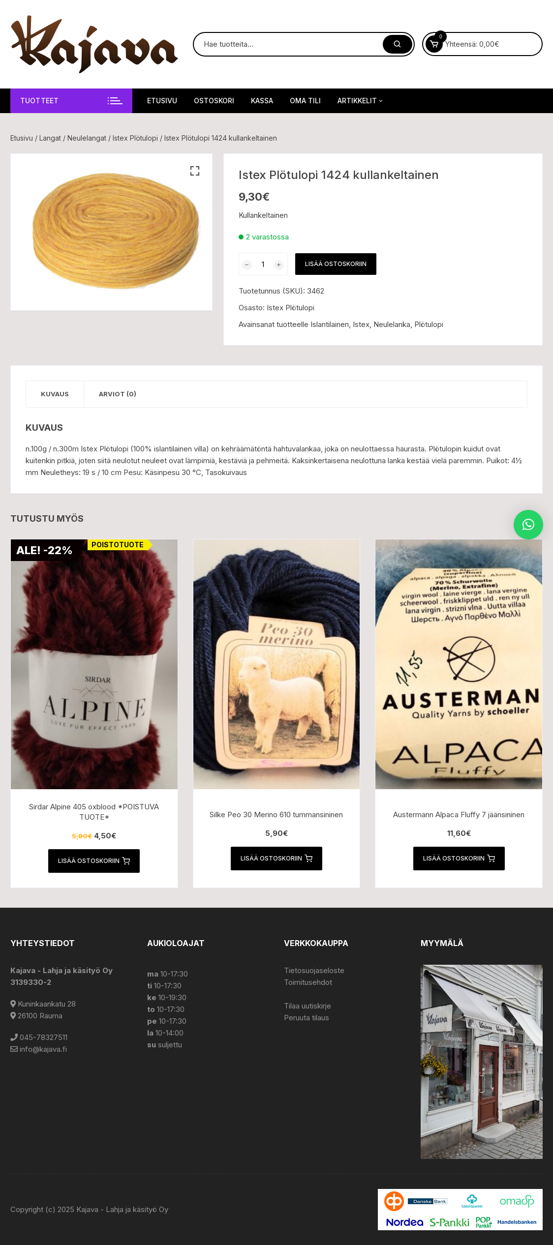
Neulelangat (86, 138)
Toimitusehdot (308, 982)
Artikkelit (361, 101)
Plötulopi (428, 324)
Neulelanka (391, 324)
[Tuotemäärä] (263, 264)
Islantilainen (329, 324)
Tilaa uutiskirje (307, 1005)
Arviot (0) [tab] (117, 394)
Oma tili (305, 100)
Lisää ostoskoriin (336, 263)
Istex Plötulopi (135, 138)
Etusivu (162, 100)
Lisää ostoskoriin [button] (94, 861)
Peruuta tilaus (306, 1017)
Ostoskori (214, 100)
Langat (50, 138)
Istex (361, 324)
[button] (194, 171)
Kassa (262, 100)
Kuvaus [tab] (55, 394)
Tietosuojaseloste (314, 970)
